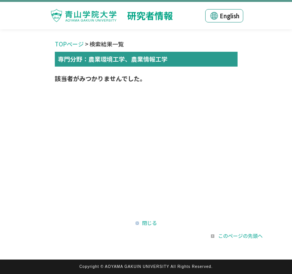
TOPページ (69, 44)
